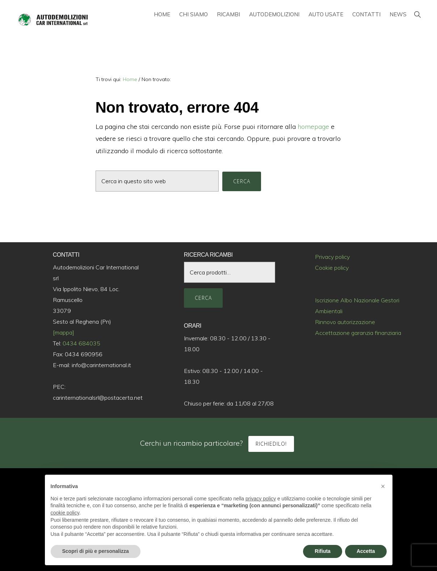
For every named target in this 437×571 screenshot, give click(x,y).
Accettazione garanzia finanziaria (358, 332)
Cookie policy (332, 267)
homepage (313, 126)
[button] (417, 14)
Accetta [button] (366, 551)
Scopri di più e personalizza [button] (95, 551)
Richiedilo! (271, 443)
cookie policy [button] (65, 513)
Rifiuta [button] (323, 551)
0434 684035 (81, 343)
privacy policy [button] (260, 498)
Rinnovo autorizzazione (345, 322)
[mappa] (63, 332)
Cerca (203, 297)
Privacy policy (332, 256)
